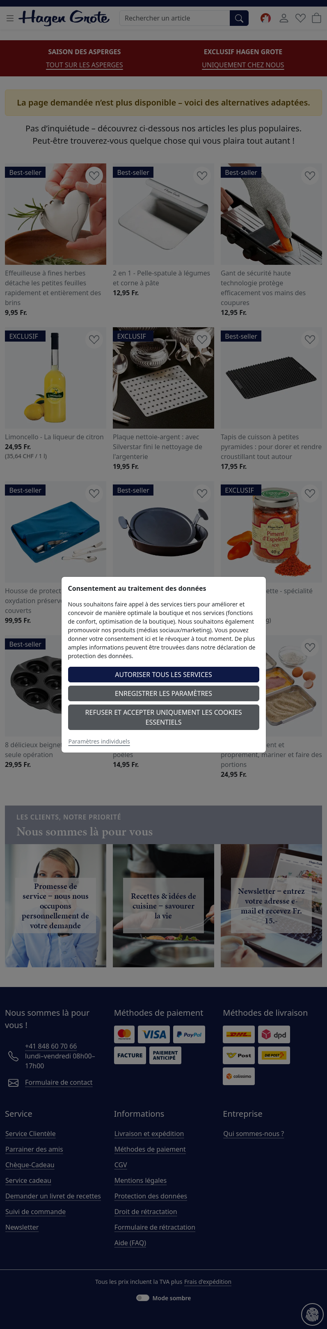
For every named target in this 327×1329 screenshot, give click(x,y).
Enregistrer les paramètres (163, 693)
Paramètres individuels (99, 741)
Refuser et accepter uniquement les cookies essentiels (163, 717)
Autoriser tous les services (163, 674)
